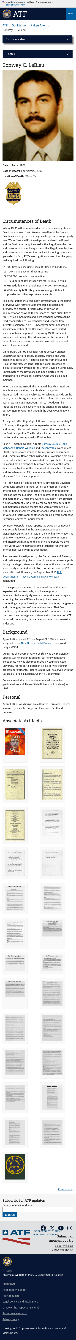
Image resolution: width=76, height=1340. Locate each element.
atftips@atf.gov (61, 1249)
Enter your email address (17, 1205)
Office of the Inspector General (21, 1307)
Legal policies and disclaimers (20, 1301)
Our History (19, 25)
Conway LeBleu (51, 443)
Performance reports (15, 1313)
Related (10, 53)
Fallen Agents (40, 25)
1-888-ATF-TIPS (64, 1246)
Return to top (65, 1189)
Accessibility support (15, 1289)
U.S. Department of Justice (47, 1274)
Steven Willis (48, 448)
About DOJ (9, 1283)
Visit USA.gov (10, 1332)
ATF (5, 25)
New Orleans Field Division (36, 643)
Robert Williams (25, 448)
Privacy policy (11, 1319)
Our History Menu (16, 39)
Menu (71, 13)
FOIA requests (11, 1295)
